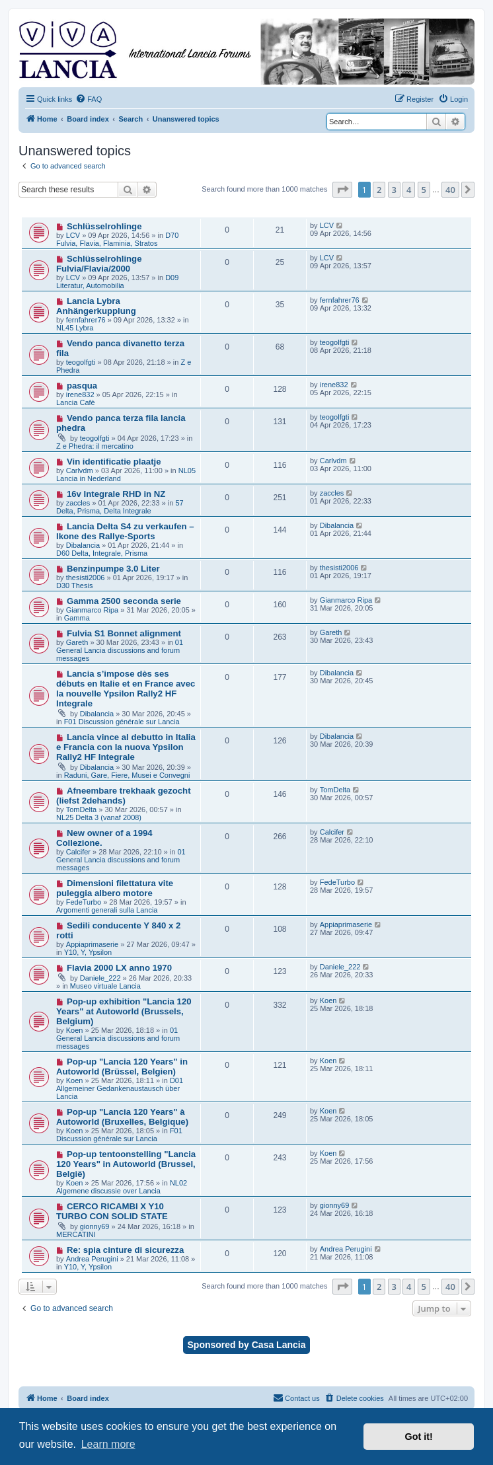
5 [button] (424, 190)
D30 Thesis (74, 585)
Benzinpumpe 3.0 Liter (113, 569)
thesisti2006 (85, 578)
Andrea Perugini (92, 1259)
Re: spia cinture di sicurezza (125, 1250)
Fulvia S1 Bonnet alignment (124, 633)
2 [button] (379, 190)
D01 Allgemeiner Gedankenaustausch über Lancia (119, 1088)
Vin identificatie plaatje (114, 462)
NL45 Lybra (74, 328)
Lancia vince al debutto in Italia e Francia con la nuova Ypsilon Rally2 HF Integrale (126, 747)
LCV (73, 235)
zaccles (78, 503)
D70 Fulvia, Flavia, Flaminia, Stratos (117, 239)
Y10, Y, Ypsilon (88, 952)
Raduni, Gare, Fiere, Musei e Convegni (127, 775)
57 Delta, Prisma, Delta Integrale (120, 507)
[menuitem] (88, 99)
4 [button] (408, 190)
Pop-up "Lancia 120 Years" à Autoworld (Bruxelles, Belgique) (122, 1117)
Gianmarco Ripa (92, 610)
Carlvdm (79, 470)
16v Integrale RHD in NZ (116, 494)
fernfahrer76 (86, 320)
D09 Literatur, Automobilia (117, 281)
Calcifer (78, 852)
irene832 (80, 394)
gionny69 (95, 1226)
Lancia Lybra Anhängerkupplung (96, 306)
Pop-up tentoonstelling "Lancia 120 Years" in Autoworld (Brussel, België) (126, 1164)
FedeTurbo (83, 902)
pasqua (82, 386)
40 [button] (450, 190)
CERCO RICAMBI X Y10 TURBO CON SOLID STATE (112, 1211)
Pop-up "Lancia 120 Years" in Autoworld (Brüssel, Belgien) (122, 1066)
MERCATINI (76, 1234)
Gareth (77, 642)
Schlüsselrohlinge (104, 226)
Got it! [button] (419, 1436)
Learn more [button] (108, 1444)
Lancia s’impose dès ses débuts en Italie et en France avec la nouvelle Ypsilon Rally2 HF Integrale (125, 688)
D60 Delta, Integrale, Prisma (101, 553)
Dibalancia (83, 545)
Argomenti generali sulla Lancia (106, 910)
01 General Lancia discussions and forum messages (119, 650)
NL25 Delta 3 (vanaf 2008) (98, 817)
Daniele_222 (100, 978)
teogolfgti (81, 362)
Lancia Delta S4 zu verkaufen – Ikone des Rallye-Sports (125, 531)
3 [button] (394, 190)
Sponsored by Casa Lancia (247, 1344)
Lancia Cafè (75, 402)
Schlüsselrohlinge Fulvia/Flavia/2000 (99, 264)
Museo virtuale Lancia (105, 986)
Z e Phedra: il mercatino (94, 446)
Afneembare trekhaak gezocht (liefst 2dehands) (123, 796)
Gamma (77, 618)
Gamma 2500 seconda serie (124, 601)
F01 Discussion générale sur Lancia (122, 722)
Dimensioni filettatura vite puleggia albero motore (114, 888)
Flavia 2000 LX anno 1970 (119, 968)
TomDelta (81, 809)
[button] (342, 190)
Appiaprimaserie (92, 944)
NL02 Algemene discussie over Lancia (121, 1187)
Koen (74, 1030)
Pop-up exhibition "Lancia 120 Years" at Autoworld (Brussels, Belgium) (124, 1011)
